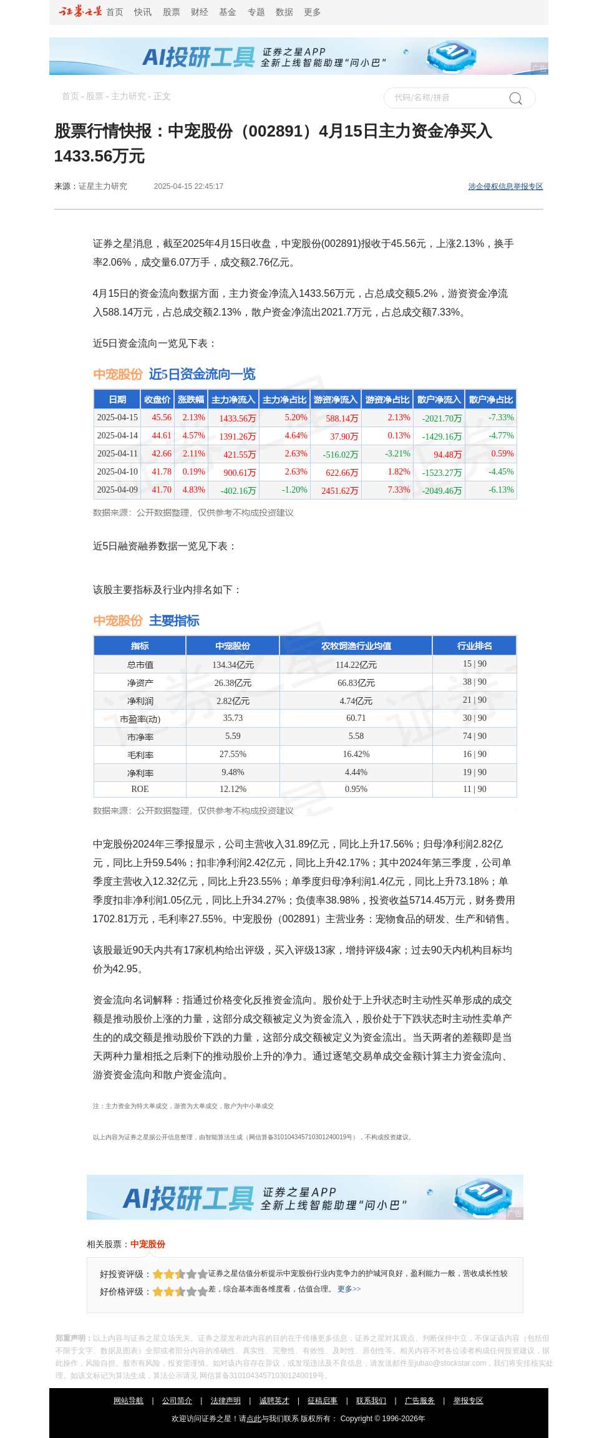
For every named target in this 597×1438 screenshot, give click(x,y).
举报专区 (468, 1400)
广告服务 (420, 1400)
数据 (284, 12)
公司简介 (177, 1400)
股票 (171, 12)
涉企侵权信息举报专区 (505, 186)
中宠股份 (147, 1244)
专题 (256, 12)
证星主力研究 (103, 186)
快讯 (143, 12)
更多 (312, 12)
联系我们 (371, 1400)
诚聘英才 (274, 1400)
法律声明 (226, 1400)
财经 (199, 12)
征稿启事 (322, 1400)
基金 (227, 12)
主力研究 (128, 96)
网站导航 (128, 1400)
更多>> (349, 1289)
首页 (91, 12)
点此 (253, 1418)
